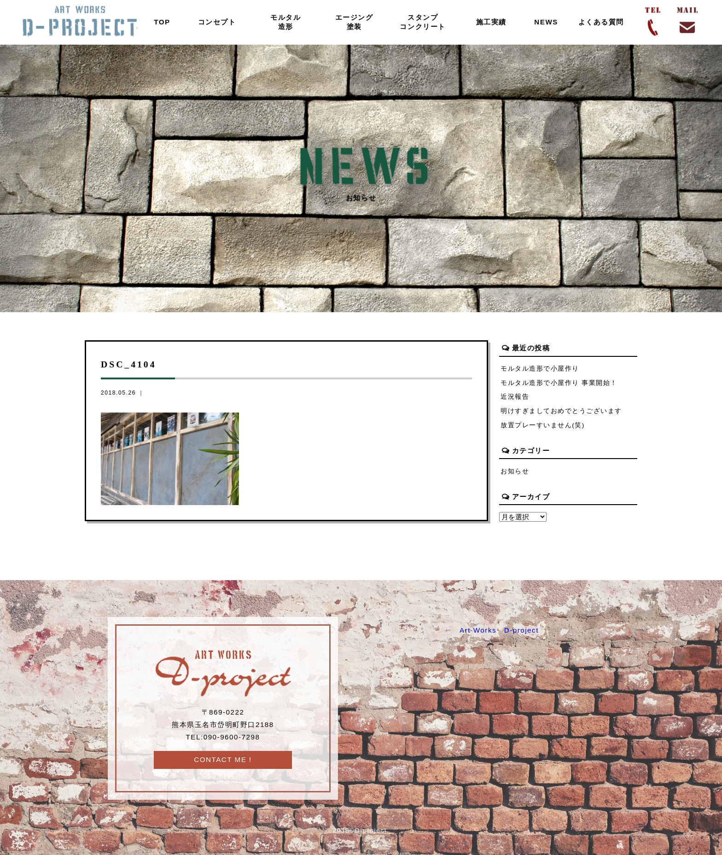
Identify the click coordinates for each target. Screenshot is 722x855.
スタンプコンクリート (422, 21)
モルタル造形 (285, 21)
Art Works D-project (499, 630)
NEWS (546, 22)
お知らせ (515, 471)
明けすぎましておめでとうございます (561, 410)
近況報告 (515, 396)
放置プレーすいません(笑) (543, 425)
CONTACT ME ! (223, 759)
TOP (162, 22)
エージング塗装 (354, 21)
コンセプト (217, 22)
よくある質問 (601, 22)
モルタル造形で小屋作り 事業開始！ (559, 382)
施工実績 (491, 22)
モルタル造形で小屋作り (540, 368)
